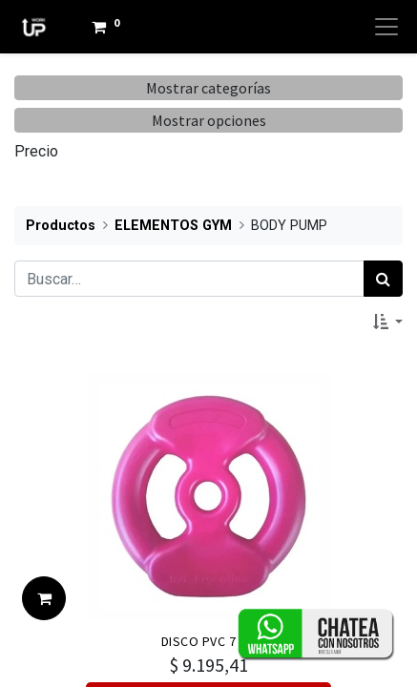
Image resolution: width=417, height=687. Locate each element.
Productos (60, 226)
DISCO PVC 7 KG (209, 641)
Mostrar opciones (209, 120)
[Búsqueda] (383, 278)
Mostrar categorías (208, 87)
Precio (36, 151)
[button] (388, 321)
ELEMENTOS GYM (173, 226)
